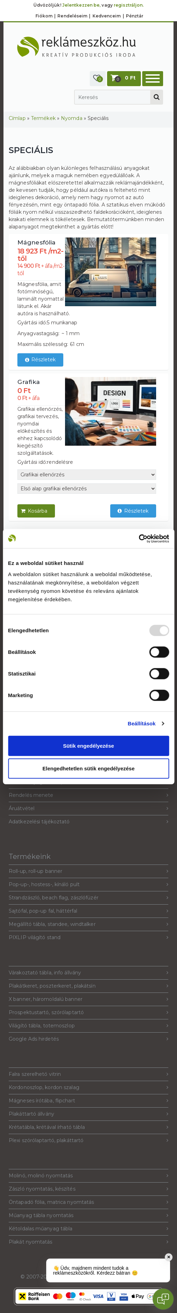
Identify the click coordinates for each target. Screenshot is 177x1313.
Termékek (43, 118)
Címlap (17, 118)
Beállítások (141, 723)
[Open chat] (163, 1299)
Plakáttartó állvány (88, 1114)
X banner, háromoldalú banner (88, 999)
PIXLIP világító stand (88, 937)
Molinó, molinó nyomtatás (88, 1175)
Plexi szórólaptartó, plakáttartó (88, 1140)
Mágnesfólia (36, 242)
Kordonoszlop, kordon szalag (88, 1087)
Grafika (28, 381)
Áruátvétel (88, 808)
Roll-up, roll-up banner (88, 871)
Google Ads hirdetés (88, 1039)
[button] (98, 78)
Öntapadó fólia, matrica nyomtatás (88, 1202)
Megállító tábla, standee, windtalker (88, 924)
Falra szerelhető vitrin (88, 1074)
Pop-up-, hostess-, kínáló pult (88, 884)
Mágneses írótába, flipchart (88, 1100)
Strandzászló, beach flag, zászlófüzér (88, 897)
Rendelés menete (88, 795)
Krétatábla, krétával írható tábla (88, 1127)
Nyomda (71, 118)
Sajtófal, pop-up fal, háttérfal (88, 911)
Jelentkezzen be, (81, 5)
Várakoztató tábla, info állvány (88, 972)
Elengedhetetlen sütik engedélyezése (88, 768)
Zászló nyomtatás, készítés (88, 1189)
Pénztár (135, 15)
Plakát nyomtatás (88, 1242)
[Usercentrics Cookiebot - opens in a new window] (138, 538)
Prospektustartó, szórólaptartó (88, 1012)
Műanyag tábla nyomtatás (88, 1215)
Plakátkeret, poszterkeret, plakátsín (88, 986)
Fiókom (44, 15)
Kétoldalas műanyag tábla (88, 1228)
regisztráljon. (129, 5)
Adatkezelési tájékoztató (88, 821)
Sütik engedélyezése (88, 745)
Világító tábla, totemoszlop (88, 1025)
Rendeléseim (72, 15)
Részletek (40, 360)
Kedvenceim (106, 15)
